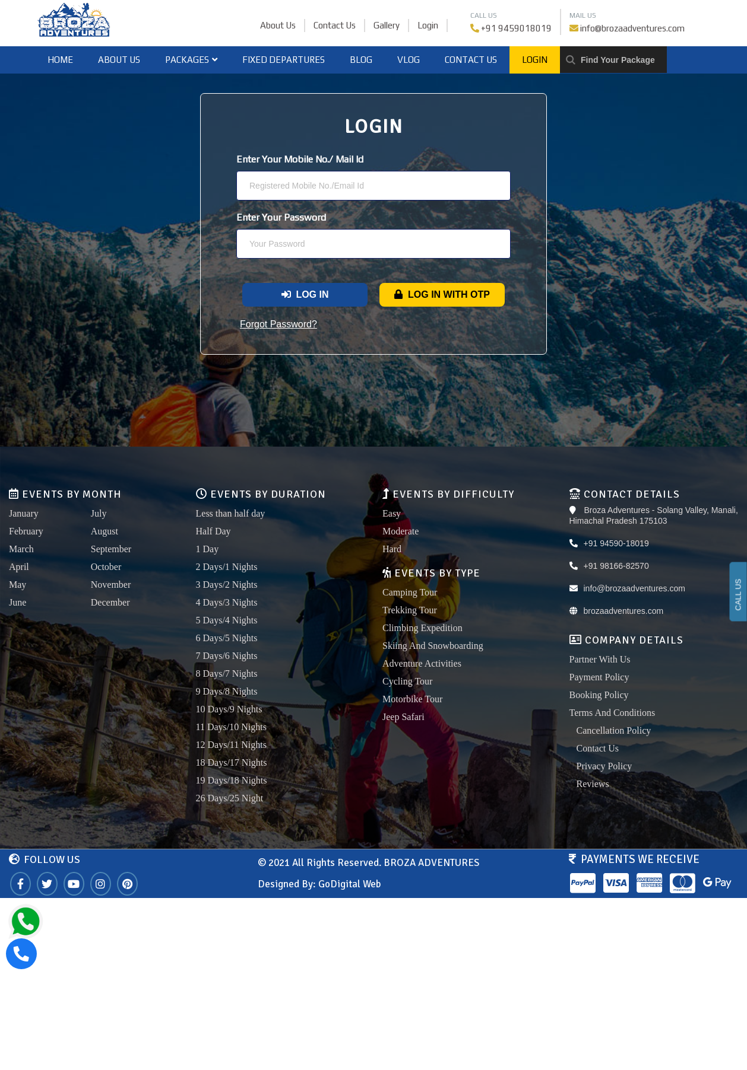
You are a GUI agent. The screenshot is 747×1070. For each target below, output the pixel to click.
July (99, 513)
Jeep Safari (403, 717)
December (110, 602)
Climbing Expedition (422, 628)
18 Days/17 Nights (231, 762)
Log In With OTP (442, 294)
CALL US (738, 595)
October (106, 567)
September (111, 549)
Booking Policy (599, 695)
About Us (278, 25)
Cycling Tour (407, 681)
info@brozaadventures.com (632, 28)
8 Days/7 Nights (227, 673)
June (17, 602)
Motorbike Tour (412, 699)
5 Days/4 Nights (227, 620)
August (104, 531)
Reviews (593, 784)
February (26, 531)
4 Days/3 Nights (227, 602)
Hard (391, 549)
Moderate (400, 531)
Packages (191, 60)
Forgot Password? (278, 324)
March (21, 549)
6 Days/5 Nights (227, 638)
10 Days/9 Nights (229, 709)
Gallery (387, 25)
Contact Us (335, 25)
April (19, 567)
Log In (305, 294)
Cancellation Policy (614, 730)
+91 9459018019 (516, 28)
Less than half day (230, 513)
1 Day (207, 549)
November (111, 584)
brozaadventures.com (624, 611)
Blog (361, 60)
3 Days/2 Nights (227, 584)
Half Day (213, 531)
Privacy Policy (604, 766)
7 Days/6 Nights (227, 656)
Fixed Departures (283, 60)
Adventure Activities (421, 663)
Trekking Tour (409, 610)
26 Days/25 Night (230, 798)
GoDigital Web (349, 884)
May (17, 584)
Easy (391, 513)
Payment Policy (599, 677)
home (60, 60)
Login (427, 25)
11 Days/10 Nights (231, 727)
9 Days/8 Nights (227, 691)
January (24, 513)
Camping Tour (409, 592)
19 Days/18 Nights (231, 780)
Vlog (408, 60)
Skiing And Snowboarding (432, 646)
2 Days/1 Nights (227, 567)
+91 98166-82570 (616, 566)
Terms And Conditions (612, 713)
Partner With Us (600, 659)
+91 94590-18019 (616, 543)
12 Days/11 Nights (231, 745)
